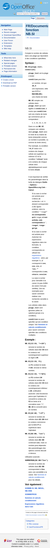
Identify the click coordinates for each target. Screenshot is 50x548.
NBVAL (41, 481)
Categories (30, 514)
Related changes (10, 60)
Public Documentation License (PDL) (35, 508)
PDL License (33, 517)
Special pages (9, 63)
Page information (10, 71)
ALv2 (32, 537)
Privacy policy (29, 540)
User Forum (8, 40)
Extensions (8, 43)
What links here (10, 58)
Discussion (40, 18)
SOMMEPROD (31, 488)
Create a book (8, 80)
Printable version (10, 66)
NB (36, 481)
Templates (8, 46)
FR (28, 38)
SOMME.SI (29, 481)
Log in (45, 3)
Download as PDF (10, 83)
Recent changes (10, 32)
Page (33, 18)
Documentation (35, 38)
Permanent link (9, 69)
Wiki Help (7, 49)
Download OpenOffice (12, 35)
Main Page (8, 30)
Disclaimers (34, 542)
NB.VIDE (28, 484)
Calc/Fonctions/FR (36, 520)
